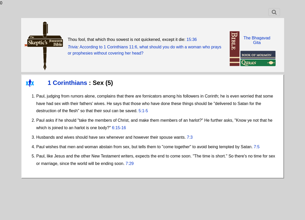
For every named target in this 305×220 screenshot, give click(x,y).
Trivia (73, 47)
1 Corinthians (68, 82)
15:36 (191, 39)
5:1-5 (143, 111)
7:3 (190, 137)
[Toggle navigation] (274, 12)
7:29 (130, 163)
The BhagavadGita (256, 40)
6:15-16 (119, 128)
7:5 (256, 147)
